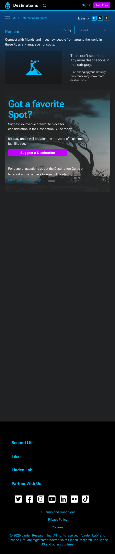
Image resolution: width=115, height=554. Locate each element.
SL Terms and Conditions (57, 512)
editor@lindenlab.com (24, 180)
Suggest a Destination (37, 153)
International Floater (34, 18)
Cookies (57, 527)
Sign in (86, 5)
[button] (28, 5)
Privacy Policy (57, 519)
